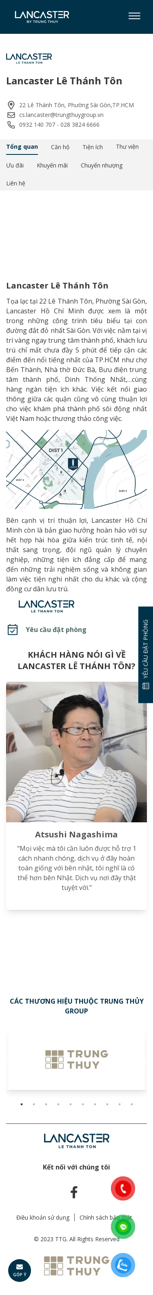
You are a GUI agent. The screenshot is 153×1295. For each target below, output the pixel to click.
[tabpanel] (76, 1059)
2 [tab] (34, 1104)
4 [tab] (58, 1104)
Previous (10, 1063)
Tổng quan (22, 146)
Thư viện (127, 146)
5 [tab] (71, 1104)
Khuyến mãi (52, 165)
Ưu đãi (15, 165)
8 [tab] (107, 1104)
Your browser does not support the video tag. (76, 229)
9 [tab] (119, 1104)
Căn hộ (60, 147)
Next (143, 1063)
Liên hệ (15, 183)
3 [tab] (46, 1104)
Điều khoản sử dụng (42, 1217)
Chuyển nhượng (101, 165)
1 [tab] (22, 1104)
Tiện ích (92, 147)
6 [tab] (83, 1104)
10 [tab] (132, 1104)
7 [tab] (95, 1104)
